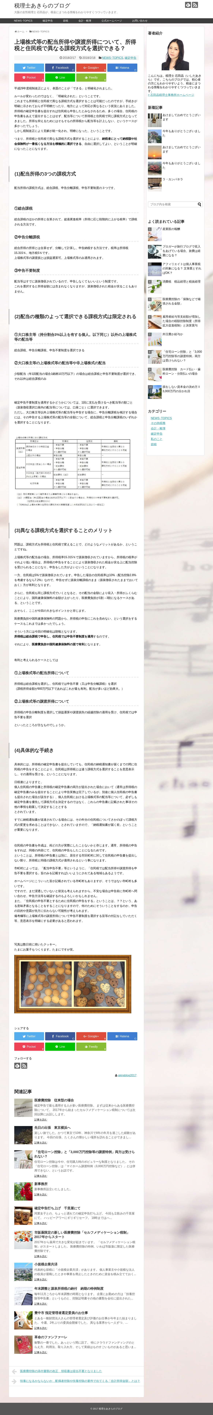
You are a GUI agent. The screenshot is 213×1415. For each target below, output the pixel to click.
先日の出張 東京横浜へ (52, 1128)
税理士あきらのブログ (42, 6)
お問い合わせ (140, 20)
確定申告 (48, 20)
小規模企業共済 (45, 1264)
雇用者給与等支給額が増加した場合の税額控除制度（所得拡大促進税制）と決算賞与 (182, 321)
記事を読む (40, 1119)
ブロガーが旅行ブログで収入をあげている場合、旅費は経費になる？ (182, 251)
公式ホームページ (111, 20)
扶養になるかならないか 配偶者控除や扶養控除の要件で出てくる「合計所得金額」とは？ (76, 1381)
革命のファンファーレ (50, 1337)
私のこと (157, 439)
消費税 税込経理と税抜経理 (182, 281)
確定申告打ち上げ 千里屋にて (57, 1208)
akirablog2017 (127, 1075)
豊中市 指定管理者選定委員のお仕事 (61, 1313)
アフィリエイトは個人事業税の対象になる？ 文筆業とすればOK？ (182, 268)
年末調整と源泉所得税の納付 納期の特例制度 (68, 1288)
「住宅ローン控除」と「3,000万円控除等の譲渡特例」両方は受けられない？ (182, 356)
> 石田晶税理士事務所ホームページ (171, 94)
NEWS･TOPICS (23, 20)
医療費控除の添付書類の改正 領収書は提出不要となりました (57, 1371)
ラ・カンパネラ (173, 179)
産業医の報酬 (171, 229)
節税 (65, 20)
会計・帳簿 (84, 20)
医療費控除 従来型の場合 (54, 1100)
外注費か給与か (173, 334)
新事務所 (41, 1184)
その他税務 (158, 423)
